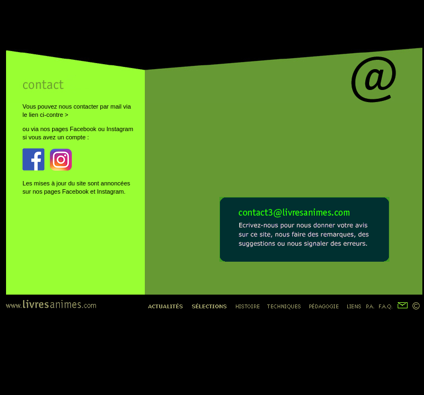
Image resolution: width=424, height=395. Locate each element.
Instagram (119, 129)
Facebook (83, 129)
